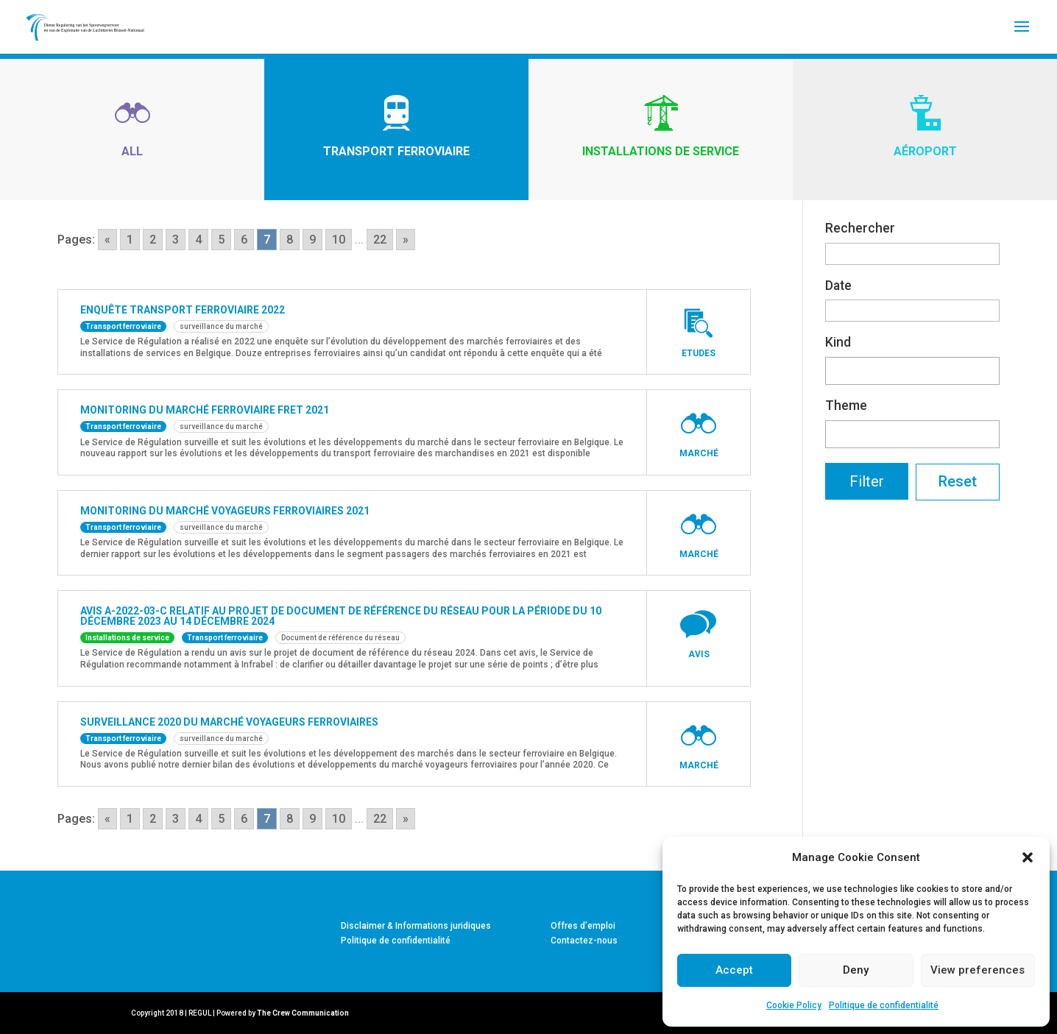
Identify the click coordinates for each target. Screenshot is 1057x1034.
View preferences (977, 970)
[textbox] (834, 368)
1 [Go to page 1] (130, 240)
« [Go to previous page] (107, 240)
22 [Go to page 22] (379, 240)
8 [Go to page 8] (289, 240)
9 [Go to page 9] (312, 240)
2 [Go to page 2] (152, 240)
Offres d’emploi (583, 926)
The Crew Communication (303, 1013)
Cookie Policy (793, 1005)
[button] (1027, 857)
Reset (957, 481)
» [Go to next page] (406, 240)
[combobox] (912, 371)
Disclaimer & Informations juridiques (416, 926)
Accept (734, 970)
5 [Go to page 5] (221, 240)
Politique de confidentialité (883, 1005)
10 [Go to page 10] (338, 240)
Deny (856, 970)
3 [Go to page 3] (175, 240)
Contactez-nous (584, 940)
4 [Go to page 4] (198, 240)
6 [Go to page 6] (244, 240)
